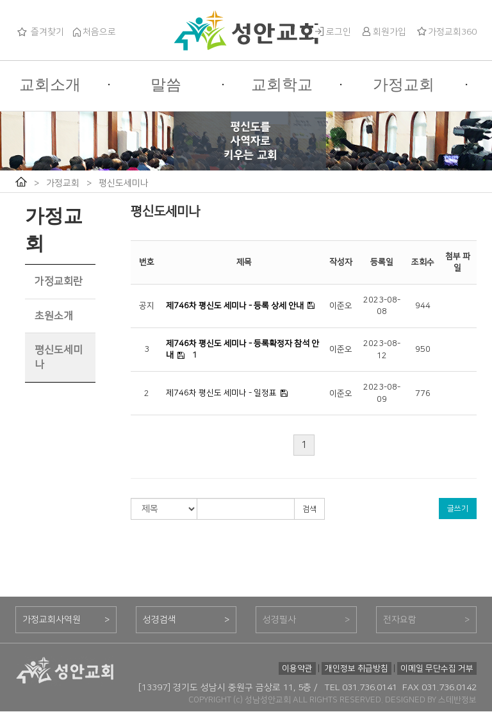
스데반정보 (457, 699)
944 (422, 305)
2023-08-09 (381, 393)
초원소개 (54, 316)
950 (422, 349)
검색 (309, 509)
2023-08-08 (381, 306)
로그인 (332, 32)
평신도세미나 (124, 183)
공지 (146, 305)
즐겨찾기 (39, 32)
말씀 (166, 84)
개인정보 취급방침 (356, 668)
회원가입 (383, 32)
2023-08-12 (381, 349)
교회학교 (282, 84)
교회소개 (50, 84)
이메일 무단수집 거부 (436, 668)
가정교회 (403, 84)
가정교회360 (446, 32)
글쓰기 (457, 508)
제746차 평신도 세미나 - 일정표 (221, 392)
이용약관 (297, 668)
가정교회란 (59, 281)
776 (422, 393)
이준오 (340, 305)
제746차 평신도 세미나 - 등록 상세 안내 (235, 305)
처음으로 (93, 32)
